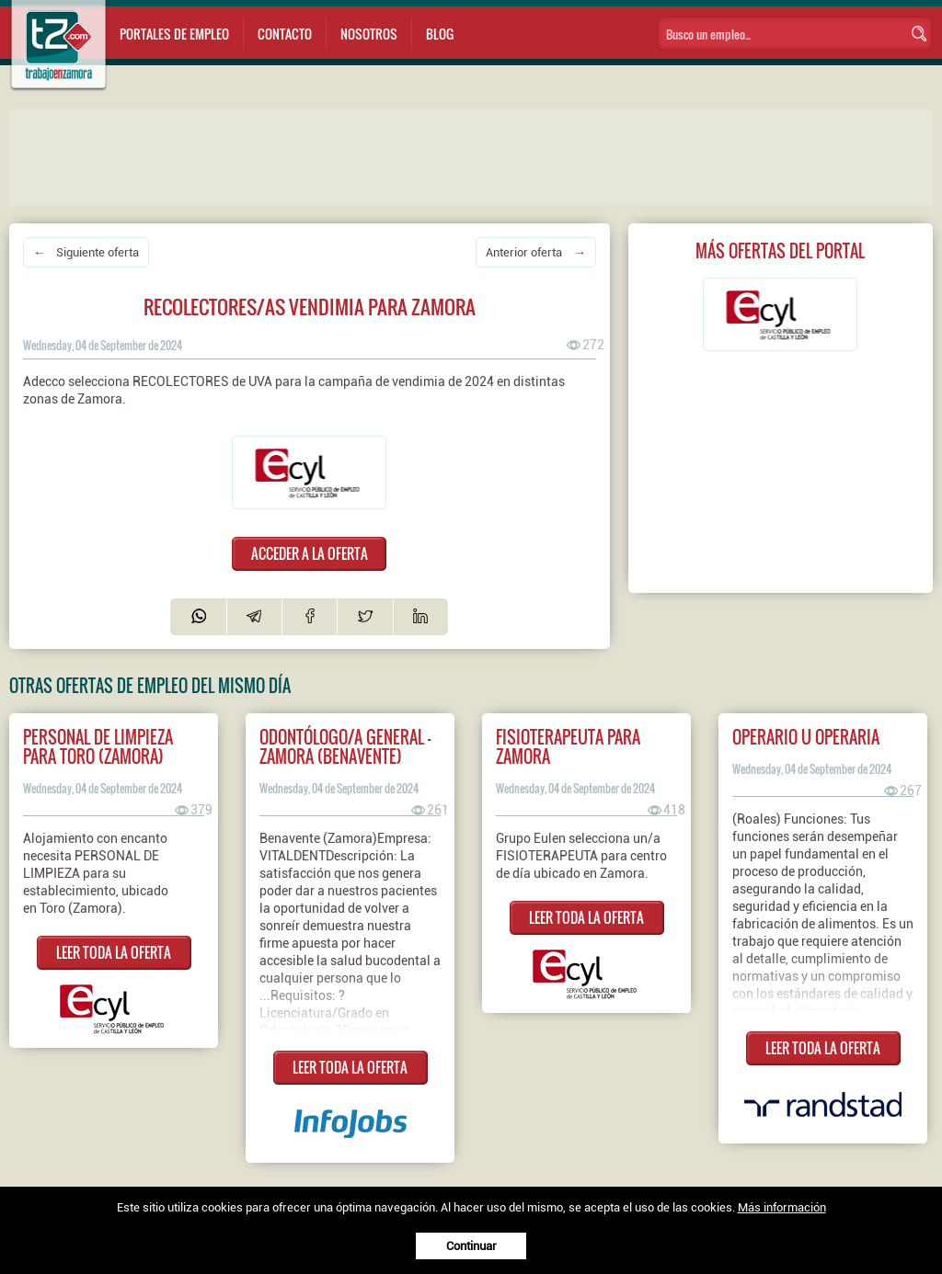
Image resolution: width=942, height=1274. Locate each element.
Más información (782, 1207)
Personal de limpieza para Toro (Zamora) (98, 746)
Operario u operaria (805, 736)
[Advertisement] (377, 155)
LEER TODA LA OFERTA (113, 952)
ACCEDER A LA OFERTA (309, 553)
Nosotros (368, 33)
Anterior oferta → (535, 252)
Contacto (285, 33)
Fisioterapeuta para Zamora (568, 746)
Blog (440, 33)
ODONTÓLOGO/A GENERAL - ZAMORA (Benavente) (345, 746)
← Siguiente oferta (86, 252)
